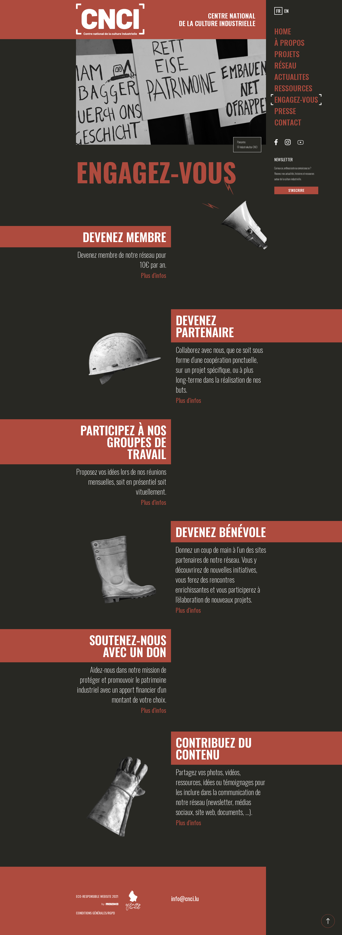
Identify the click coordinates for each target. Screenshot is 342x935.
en (286, 11)
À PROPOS (289, 42)
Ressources (293, 88)
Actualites (291, 76)
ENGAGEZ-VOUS (296, 99)
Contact (287, 122)
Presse (285, 110)
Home (282, 31)
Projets (286, 53)
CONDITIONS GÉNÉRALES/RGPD (95, 912)
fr (278, 11)
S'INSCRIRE (296, 190)
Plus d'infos (153, 275)
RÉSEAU (285, 65)
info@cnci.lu (185, 898)
